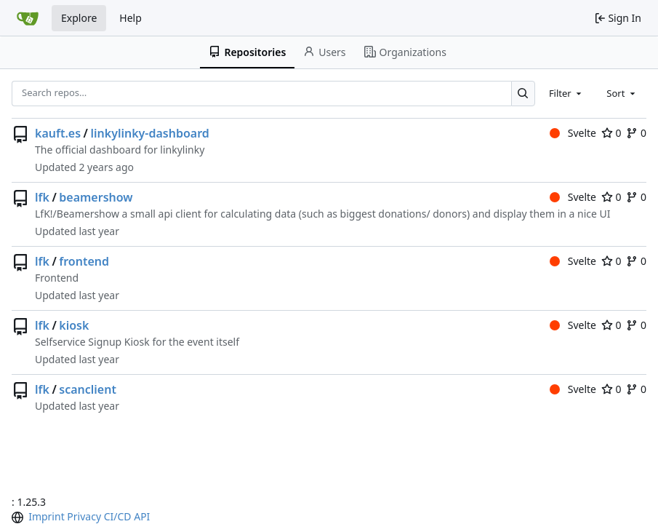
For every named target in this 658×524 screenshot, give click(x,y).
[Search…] (523, 93)
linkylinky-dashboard (149, 133)
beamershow (95, 197)
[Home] (27, 18)
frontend (84, 261)
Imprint (46, 516)
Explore (79, 18)
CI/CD (118, 516)
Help (130, 18)
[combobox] (566, 93)
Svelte (573, 133)
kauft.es (58, 133)
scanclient (87, 389)
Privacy (84, 516)
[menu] (19, 517)
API (142, 516)
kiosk (74, 325)
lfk (42, 197)
